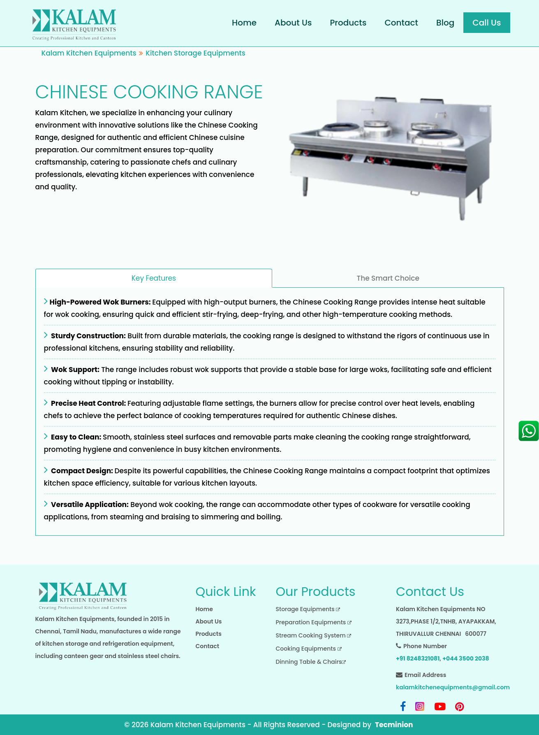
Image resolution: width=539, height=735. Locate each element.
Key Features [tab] (154, 278)
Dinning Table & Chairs (311, 662)
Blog (445, 22)
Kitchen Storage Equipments (195, 53)
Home (244, 22)
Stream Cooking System (314, 635)
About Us (293, 22)
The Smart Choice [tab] (388, 278)
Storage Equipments (308, 609)
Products (348, 22)
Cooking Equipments (309, 648)
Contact (401, 22)
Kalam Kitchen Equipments (89, 53)
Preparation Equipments (314, 622)
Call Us (486, 22)
